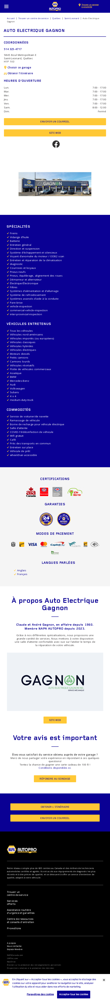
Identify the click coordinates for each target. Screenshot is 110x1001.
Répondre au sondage (55, 779)
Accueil (11, 18)
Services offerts (12, 902)
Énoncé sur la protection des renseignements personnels (34, 965)
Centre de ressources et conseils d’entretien (20, 920)
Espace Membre (15, 950)
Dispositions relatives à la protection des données (30, 968)
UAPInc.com (12, 958)
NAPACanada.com (15, 955)
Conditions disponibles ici (55, 767)
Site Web (55, 133)
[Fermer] (104, 984)
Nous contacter (14, 946)
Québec (56, 18)
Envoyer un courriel (55, 122)
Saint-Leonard (71, 18)
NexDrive (11, 962)
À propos (11, 943)
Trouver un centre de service (33, 18)
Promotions (14, 928)
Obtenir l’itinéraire (18, 73)
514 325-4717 (13, 49)
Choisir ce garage (17, 67)
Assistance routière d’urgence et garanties (21, 911)
